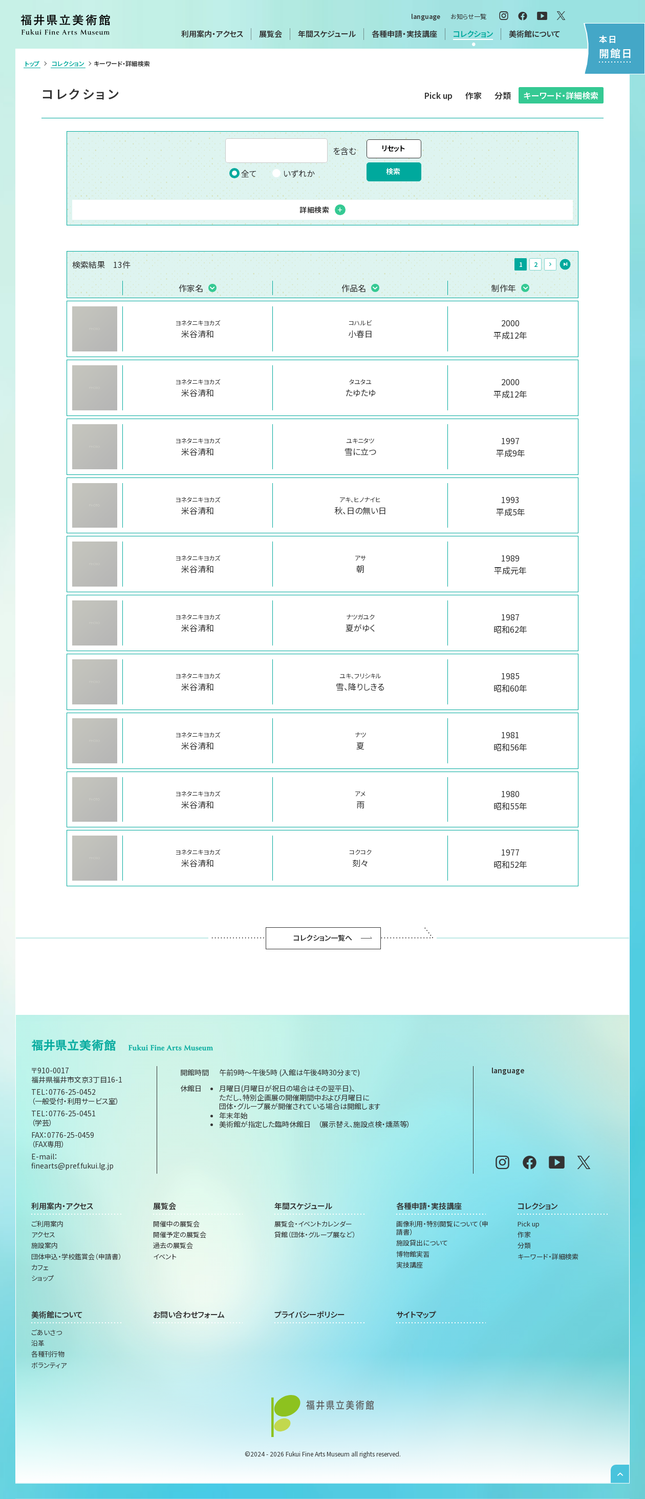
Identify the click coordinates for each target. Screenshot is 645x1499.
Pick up (438, 95)
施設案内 (44, 1245)
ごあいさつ (46, 1332)
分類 (502, 95)
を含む (290, 150)
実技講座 (409, 1265)
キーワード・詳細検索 (561, 95)
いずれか (292, 173)
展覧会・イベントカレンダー (313, 1224)
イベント (165, 1257)
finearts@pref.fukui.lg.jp (72, 1165)
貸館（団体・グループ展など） (315, 1235)
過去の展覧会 (173, 1245)
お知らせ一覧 (468, 16)
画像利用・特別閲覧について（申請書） (442, 1228)
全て (243, 173)
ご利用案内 (47, 1224)
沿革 (38, 1343)
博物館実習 (412, 1254)
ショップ (42, 1278)
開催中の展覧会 (176, 1224)
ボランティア (49, 1365)
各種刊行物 (47, 1354)
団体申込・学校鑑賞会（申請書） (76, 1257)
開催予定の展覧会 (179, 1235)
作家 (473, 95)
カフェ (40, 1267)
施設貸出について (422, 1243)
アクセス (43, 1235)
